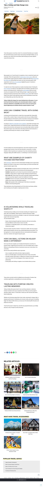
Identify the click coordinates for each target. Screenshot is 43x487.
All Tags (37, 477)
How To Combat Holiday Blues (30, 377)
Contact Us (27, 477)
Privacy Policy (17, 477)
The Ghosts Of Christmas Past (10, 470)
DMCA (35, 477)
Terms (13, 477)
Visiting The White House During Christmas (12, 410)
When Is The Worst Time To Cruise (11, 466)
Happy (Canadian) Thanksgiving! (11, 462)
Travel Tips (26, 11)
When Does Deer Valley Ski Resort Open (30, 394)
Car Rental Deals (19, 11)
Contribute (9, 477)
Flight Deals (12, 11)
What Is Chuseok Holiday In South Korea (12, 464)
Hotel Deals (6, 11)
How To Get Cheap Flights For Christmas (12, 394)
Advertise (31, 477)
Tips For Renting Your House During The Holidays (13, 468)
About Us (5, 477)
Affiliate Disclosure (22, 477)
